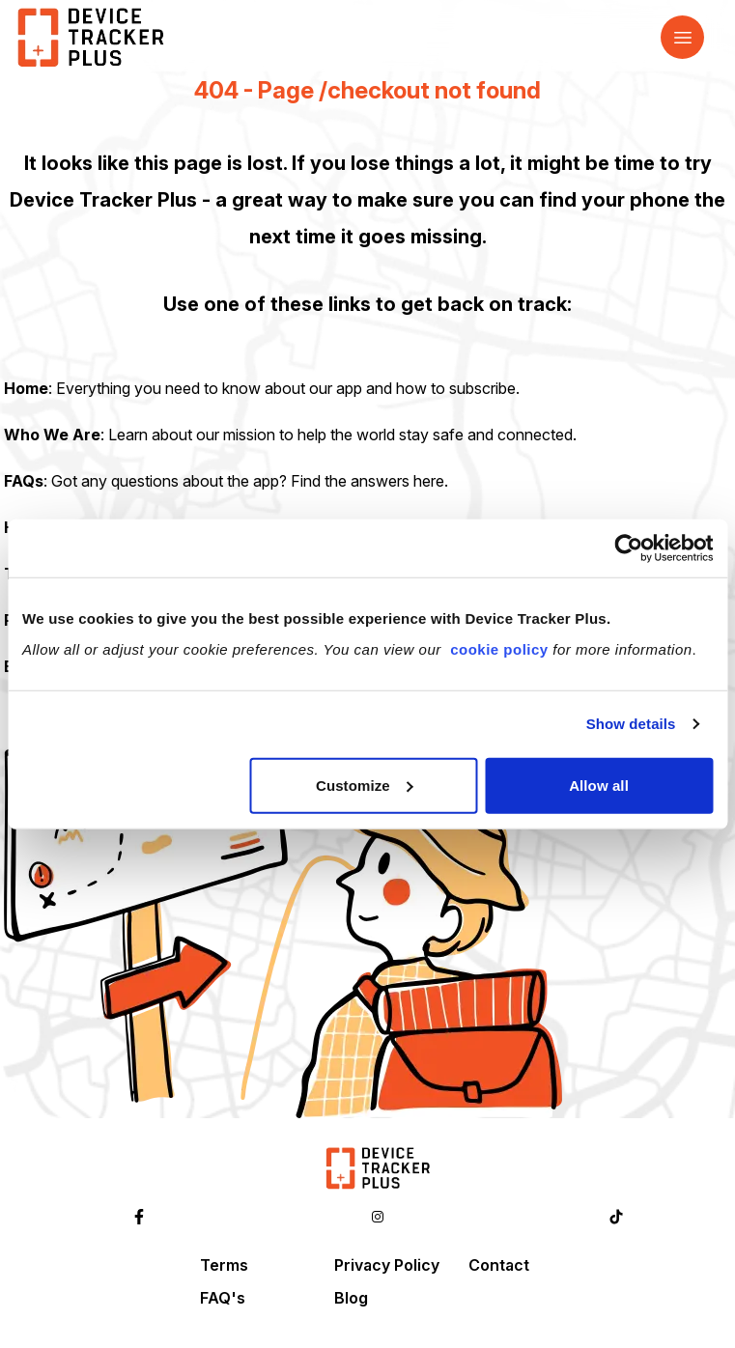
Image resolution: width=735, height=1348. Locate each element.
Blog (351, 1297)
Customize (364, 784)
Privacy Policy (386, 1265)
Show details (631, 724)
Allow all (599, 784)
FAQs (23, 481)
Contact (498, 1265)
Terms (224, 1265)
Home (26, 388)
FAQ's (222, 1297)
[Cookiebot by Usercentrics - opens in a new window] (628, 548)
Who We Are (52, 434)
